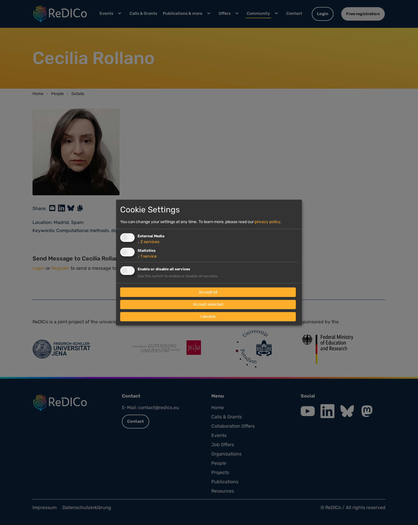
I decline (208, 316)
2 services (148, 241)
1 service (147, 256)
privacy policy (267, 221)
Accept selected (208, 304)
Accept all (208, 292)
